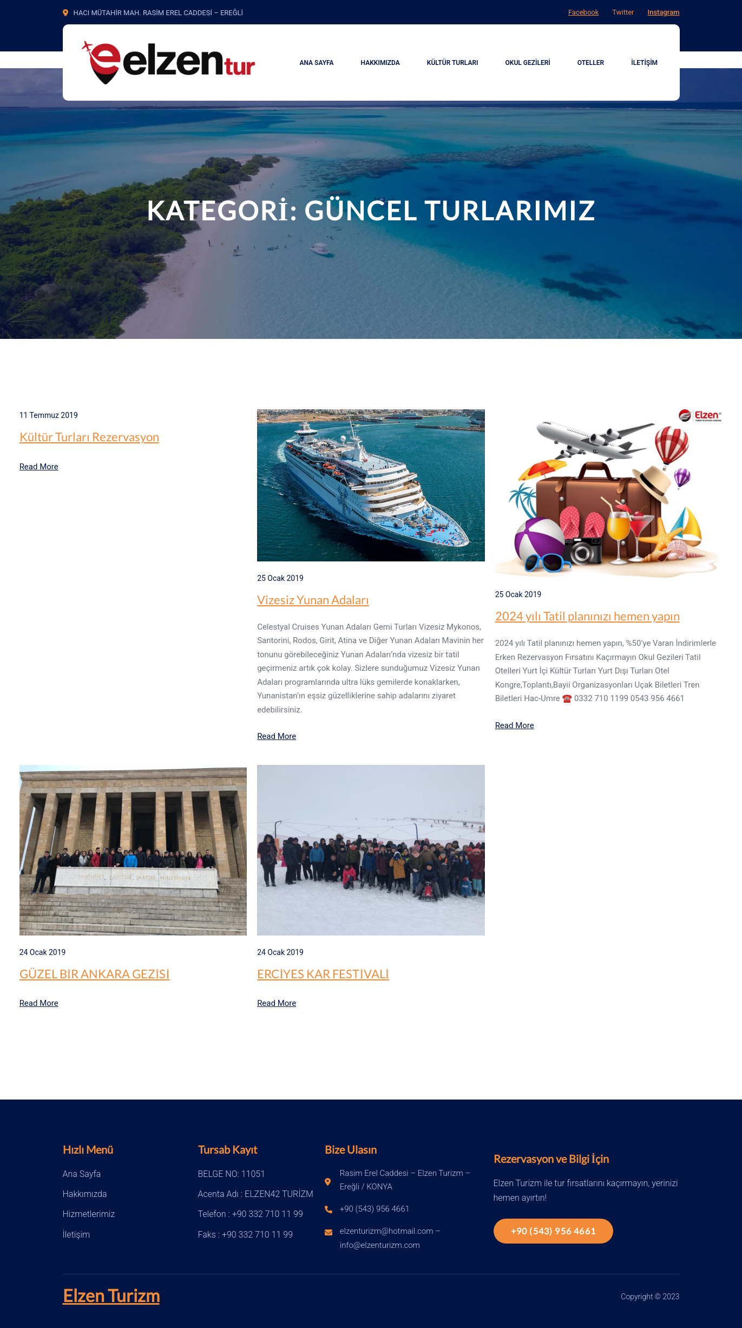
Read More (38, 467)
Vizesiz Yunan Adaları (313, 599)
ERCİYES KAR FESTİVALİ (323, 973)
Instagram (663, 12)
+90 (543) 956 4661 (553, 1231)
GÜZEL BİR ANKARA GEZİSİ (94, 973)
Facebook (583, 12)
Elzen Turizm (111, 1295)
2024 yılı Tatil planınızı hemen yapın (587, 616)
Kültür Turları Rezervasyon (89, 436)
